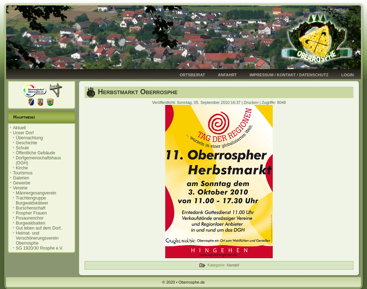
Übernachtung (29, 137)
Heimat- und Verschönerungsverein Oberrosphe (37, 238)
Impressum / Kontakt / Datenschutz (289, 75)
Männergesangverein (36, 193)
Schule (22, 147)
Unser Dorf (23, 132)
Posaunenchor (29, 218)
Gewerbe (21, 183)
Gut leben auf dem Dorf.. (39, 228)
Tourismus (23, 172)
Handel (233, 265)
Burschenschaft (31, 208)
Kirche (22, 167)
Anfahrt (227, 75)
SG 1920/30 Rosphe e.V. (39, 248)
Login (347, 75)
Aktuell (19, 127)
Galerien (21, 177)
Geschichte (26, 142)
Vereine (20, 188)
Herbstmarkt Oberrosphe (137, 92)
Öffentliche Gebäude (35, 152)
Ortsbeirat (192, 75)
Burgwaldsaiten (30, 223)
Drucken (251, 102)
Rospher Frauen (31, 213)
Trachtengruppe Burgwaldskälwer (32, 201)
